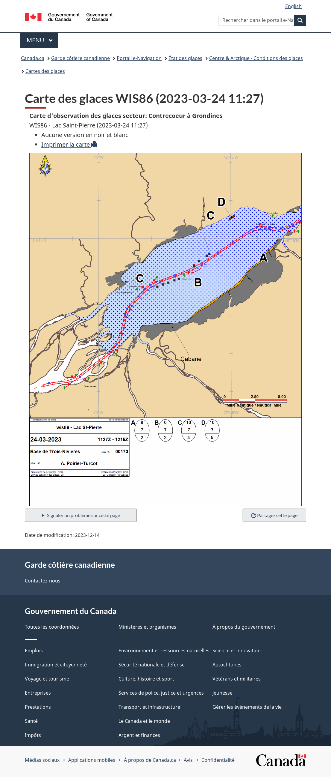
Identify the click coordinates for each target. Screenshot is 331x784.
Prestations (38, 707)
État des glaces (185, 58)
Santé (31, 721)
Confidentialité (218, 760)
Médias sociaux (42, 760)
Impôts (33, 735)
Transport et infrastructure (149, 707)
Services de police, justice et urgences (161, 693)
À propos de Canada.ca (150, 760)
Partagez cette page (274, 515)
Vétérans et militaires (236, 678)
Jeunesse (222, 693)
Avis (188, 760)
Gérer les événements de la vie (247, 707)
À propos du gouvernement (243, 627)
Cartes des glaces (45, 71)
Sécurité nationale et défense (152, 664)
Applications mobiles (91, 760)
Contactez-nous (42, 580)
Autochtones (227, 664)
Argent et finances (139, 735)
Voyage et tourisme (47, 678)
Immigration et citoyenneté (56, 664)
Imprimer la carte (69, 144)
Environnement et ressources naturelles (164, 650)
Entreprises (38, 693)
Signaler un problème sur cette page (83, 515)
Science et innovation (236, 650)
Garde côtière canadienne (80, 58)
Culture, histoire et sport (146, 678)
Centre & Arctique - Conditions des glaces (256, 58)
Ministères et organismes (147, 627)
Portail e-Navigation (139, 58)
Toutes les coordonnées (52, 627)
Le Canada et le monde (144, 721)
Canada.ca (32, 58)
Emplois (34, 650)
